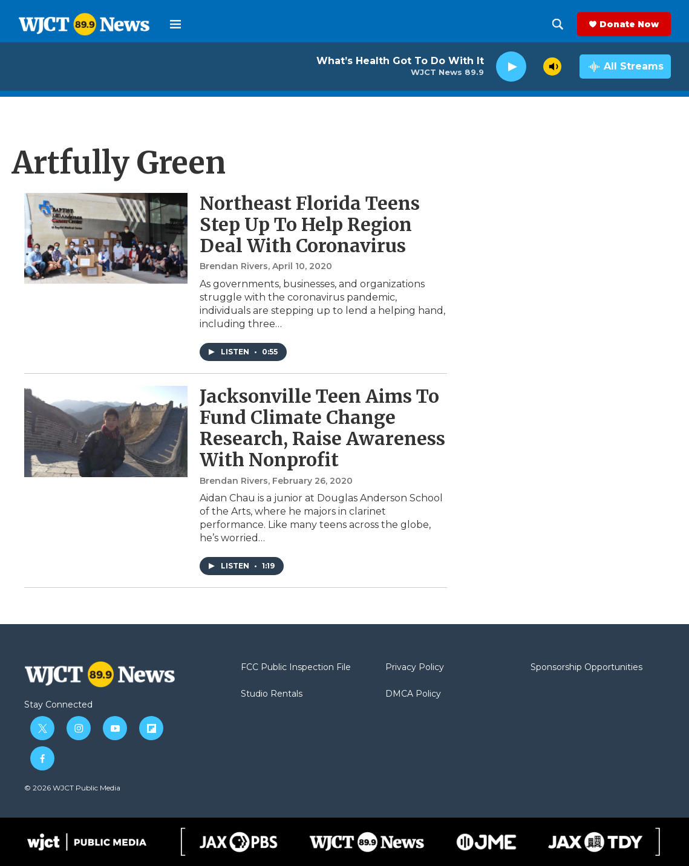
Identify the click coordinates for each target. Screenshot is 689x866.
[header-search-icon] (557, 24)
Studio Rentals (271, 694)
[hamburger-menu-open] (175, 24)
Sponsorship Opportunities (586, 667)
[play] (511, 67)
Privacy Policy (414, 667)
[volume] (552, 66)
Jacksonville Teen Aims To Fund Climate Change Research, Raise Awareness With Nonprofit (322, 427)
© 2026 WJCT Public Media (72, 787)
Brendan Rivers (234, 266)
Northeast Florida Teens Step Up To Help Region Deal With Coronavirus (310, 224)
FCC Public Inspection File (296, 667)
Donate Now (629, 24)
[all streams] (625, 66)
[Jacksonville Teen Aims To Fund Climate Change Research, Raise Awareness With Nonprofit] (106, 431)
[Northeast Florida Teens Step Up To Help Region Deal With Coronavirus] (106, 238)
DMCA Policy (413, 694)
